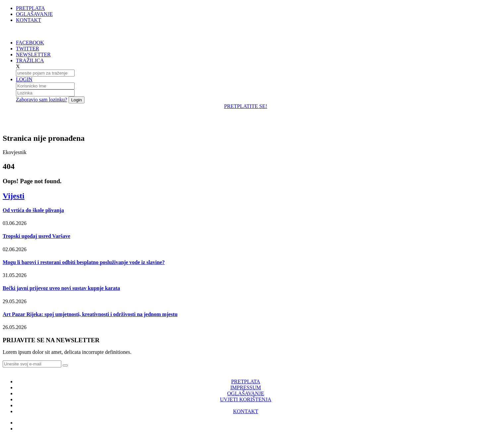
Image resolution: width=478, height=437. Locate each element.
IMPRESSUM (245, 387)
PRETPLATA (30, 8)
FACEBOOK (30, 42)
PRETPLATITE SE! (245, 106)
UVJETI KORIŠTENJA (245, 399)
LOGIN (24, 79)
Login (76, 99)
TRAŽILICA (30, 60)
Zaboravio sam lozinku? (41, 99)
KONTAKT (28, 20)
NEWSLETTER (33, 54)
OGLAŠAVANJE (34, 14)
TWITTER (27, 48)
